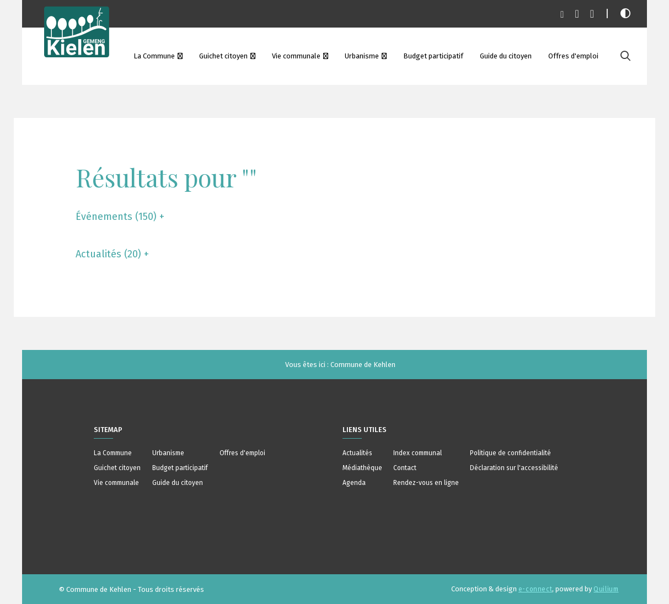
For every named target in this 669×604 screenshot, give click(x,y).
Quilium (605, 589)
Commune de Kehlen (362, 364)
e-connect (535, 589)
